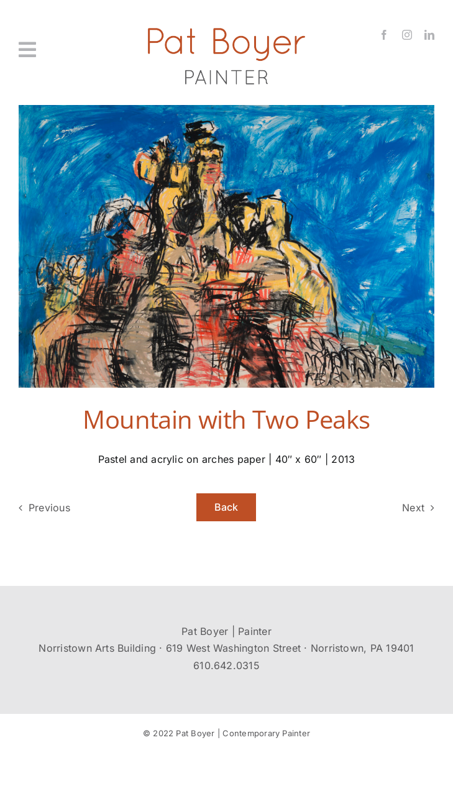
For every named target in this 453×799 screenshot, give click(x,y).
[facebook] (384, 35)
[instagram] (407, 35)
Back (226, 507)
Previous (49, 507)
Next (413, 507)
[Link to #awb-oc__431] (50, 50)
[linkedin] (429, 35)
